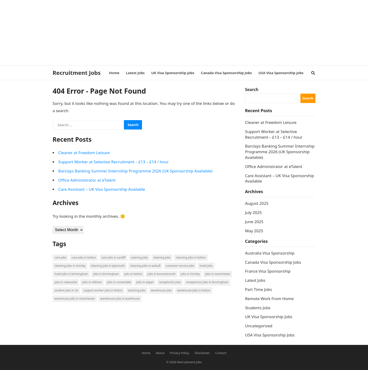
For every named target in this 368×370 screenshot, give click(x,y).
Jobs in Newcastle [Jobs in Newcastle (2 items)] (65, 282)
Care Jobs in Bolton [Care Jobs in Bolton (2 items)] (84, 257)
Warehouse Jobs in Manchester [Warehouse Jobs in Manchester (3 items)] (74, 299)
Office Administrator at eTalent (86, 180)
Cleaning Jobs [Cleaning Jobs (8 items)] (162, 257)
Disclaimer (202, 353)
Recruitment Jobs (77, 72)
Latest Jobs (255, 280)
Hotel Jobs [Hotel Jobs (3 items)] (205, 266)
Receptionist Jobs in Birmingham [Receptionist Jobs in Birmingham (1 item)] (207, 282)
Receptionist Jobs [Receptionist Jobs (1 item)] (170, 282)
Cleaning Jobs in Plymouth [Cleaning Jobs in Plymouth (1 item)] (108, 266)
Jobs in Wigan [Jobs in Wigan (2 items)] (145, 282)
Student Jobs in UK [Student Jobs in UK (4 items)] (66, 290)
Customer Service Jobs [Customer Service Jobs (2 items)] (180, 266)
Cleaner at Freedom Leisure (84, 152)
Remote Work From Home (269, 298)
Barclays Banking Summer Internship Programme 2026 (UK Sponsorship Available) (135, 171)
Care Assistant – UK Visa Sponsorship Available (101, 189)
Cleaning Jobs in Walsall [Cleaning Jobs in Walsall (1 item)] (145, 266)
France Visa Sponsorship (268, 271)
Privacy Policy (179, 353)
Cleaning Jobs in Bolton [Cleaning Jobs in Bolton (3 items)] (191, 257)
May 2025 (254, 230)
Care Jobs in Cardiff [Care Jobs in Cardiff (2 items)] (113, 257)
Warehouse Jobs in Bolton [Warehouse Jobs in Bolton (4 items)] (193, 290)
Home (146, 353)
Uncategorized (258, 325)
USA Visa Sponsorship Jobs (270, 335)
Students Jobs (258, 307)
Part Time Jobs (258, 289)
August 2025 (256, 203)
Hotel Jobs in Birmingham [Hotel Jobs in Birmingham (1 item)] (71, 274)
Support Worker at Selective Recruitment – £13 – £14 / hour (113, 161)
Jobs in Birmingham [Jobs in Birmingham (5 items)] (106, 274)
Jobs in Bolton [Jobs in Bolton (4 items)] (133, 274)
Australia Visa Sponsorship (270, 253)
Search (251, 89)
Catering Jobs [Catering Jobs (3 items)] (139, 257)
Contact (220, 353)
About (160, 353)
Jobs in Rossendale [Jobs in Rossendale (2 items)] (119, 282)
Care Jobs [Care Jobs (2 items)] (60, 257)
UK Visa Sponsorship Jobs (268, 316)
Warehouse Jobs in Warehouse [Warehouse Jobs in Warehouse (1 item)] (120, 299)
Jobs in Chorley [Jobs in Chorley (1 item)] (190, 274)
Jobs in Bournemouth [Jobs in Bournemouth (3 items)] (162, 274)
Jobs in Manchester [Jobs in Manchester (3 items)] (217, 274)
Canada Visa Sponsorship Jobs (273, 262)
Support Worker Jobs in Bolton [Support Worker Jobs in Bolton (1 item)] (103, 290)
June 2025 (254, 221)
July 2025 (253, 212)
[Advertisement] (141, 33)
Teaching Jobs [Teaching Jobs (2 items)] (137, 290)
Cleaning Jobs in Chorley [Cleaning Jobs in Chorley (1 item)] (69, 266)
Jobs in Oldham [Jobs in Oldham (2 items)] (92, 282)
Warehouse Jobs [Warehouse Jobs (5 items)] (161, 290)
